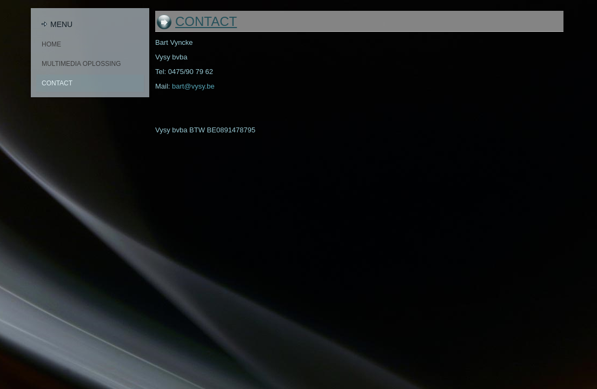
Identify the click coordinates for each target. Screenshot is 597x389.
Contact (57, 83)
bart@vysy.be (193, 86)
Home (51, 44)
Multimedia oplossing (81, 64)
